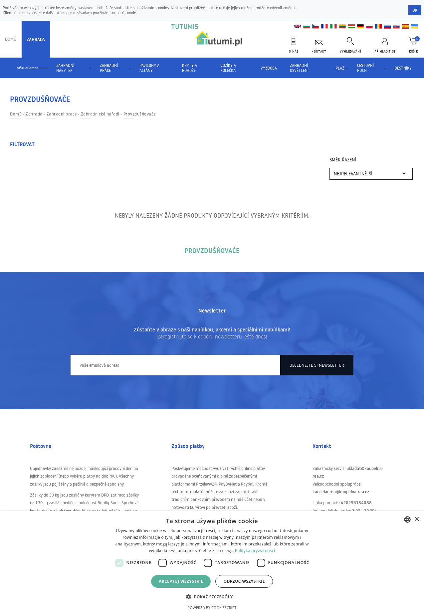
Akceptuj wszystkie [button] (181, 581)
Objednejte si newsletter (317, 365)
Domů (10, 39)
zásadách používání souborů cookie (106, 12)
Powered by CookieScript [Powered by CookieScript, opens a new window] (212, 607)
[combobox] (407, 519)
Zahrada (36, 39)
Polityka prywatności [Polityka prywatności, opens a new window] (255, 550)
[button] (212, 596)
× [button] (416, 519)
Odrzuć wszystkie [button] (244, 581)
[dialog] (212, 562)
